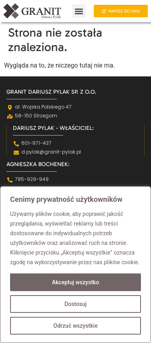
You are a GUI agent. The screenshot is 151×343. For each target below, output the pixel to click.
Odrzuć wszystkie (76, 325)
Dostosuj (75, 304)
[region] (75, 264)
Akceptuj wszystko (75, 282)
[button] (79, 11)
